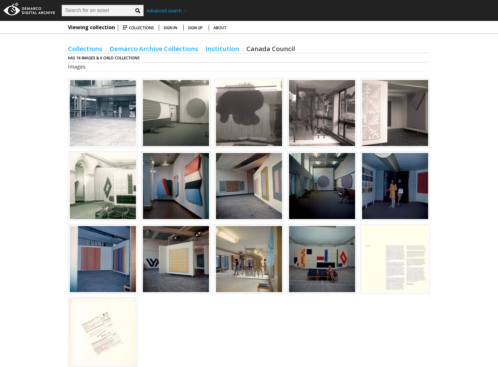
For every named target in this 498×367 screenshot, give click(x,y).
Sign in (170, 27)
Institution (222, 48)
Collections (138, 27)
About (219, 27)
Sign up (195, 27)
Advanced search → (167, 11)
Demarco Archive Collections (154, 48)
